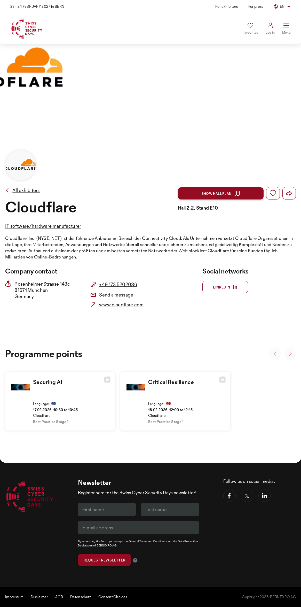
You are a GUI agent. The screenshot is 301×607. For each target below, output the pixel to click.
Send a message (116, 295)
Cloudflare (42, 415)
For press (255, 6)
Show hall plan (221, 193)
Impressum (14, 597)
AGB (59, 597)
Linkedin (225, 287)
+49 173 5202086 (118, 284)
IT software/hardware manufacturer (43, 226)
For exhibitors (226, 6)
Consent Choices (112, 597)
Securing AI (47, 382)
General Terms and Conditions (148, 541)
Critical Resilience (171, 382)
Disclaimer (39, 597)
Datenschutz (80, 597)
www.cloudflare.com (121, 304)
